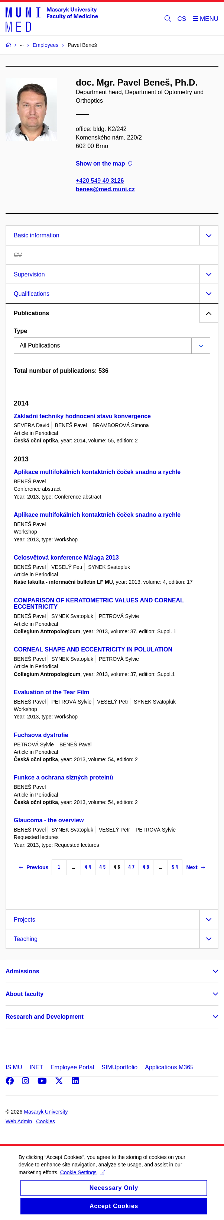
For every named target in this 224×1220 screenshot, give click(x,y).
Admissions (22, 971)
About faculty (24, 994)
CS (182, 18)
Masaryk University (46, 1112)
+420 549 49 (100, 180)
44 (88, 867)
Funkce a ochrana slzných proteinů (63, 777)
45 (102, 867)
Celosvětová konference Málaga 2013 (66, 557)
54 (175, 867)
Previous (33, 867)
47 (131, 867)
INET (36, 1067)
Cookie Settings (82, 1178)
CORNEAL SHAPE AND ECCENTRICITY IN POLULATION (93, 649)
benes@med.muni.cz (105, 189)
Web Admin (19, 1121)
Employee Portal (72, 1067)
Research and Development (45, 1017)
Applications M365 (169, 1067)
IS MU (14, 1067)
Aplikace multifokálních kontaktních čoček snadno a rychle (97, 472)
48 (146, 867)
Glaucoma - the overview (49, 820)
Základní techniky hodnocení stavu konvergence (82, 416)
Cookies (45, 1121)
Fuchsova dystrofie (41, 735)
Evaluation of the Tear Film (51, 692)
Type (20, 331)
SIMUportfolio (119, 1067)
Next (195, 867)
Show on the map (104, 163)
